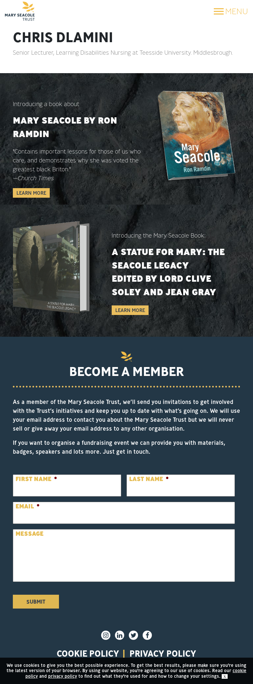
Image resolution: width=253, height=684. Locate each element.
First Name (36, 479)
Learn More (31, 193)
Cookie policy (88, 653)
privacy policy (162, 653)
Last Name (149, 479)
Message (29, 533)
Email (27, 506)
